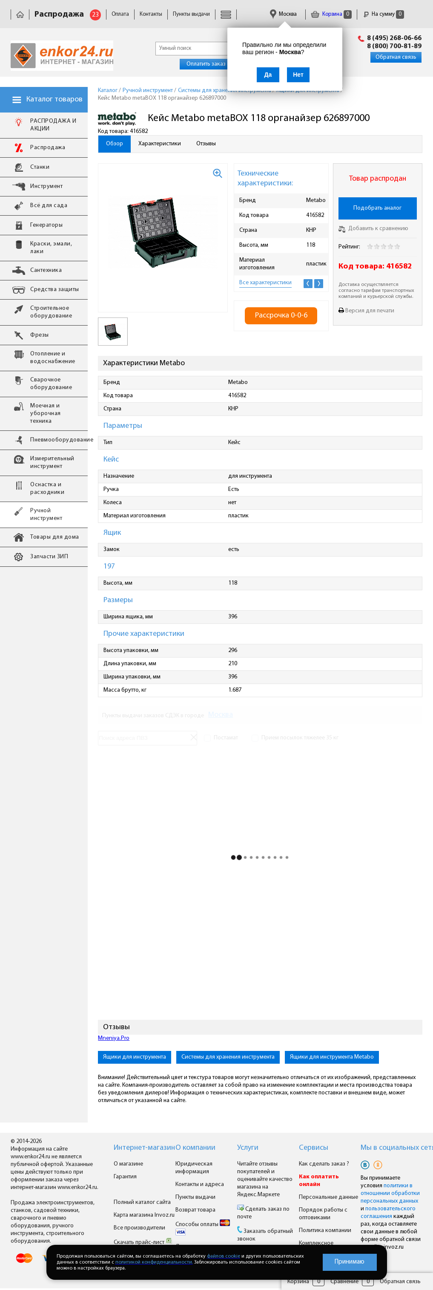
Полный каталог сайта (142, 1202)
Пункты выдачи (191, 14)
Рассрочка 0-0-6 (281, 316)
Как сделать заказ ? (324, 1164)
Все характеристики (265, 283)
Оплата (120, 14)
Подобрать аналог (377, 208)
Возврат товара (195, 1210)
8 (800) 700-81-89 (394, 46)
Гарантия (125, 1177)
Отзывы (206, 144)
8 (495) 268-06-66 (394, 38)
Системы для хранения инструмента (228, 1057)
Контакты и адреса (199, 1184)
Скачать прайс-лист (143, 1242)
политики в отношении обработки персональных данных (390, 1193)
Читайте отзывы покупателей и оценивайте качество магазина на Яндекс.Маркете (264, 1179)
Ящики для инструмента (134, 1057)
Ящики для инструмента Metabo (332, 1057)
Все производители (139, 1228)
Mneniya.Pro (113, 1038)
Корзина (331, 14)
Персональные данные (328, 1197)
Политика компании (325, 1230)
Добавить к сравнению (373, 228)
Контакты (151, 14)
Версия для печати (369, 311)
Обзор (114, 144)
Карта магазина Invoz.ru (144, 1215)
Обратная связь (396, 57)
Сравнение (344, 1281)
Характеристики (159, 144)
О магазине (128, 1164)
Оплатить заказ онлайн (216, 64)
